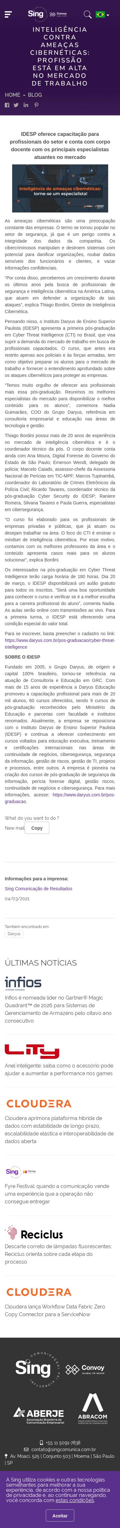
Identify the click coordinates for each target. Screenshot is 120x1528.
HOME (12, 95)
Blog (35, 95)
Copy (37, 828)
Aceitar (60, 1515)
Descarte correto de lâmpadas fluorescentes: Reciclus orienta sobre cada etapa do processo (58, 1254)
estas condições (75, 1500)
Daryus (14, 934)
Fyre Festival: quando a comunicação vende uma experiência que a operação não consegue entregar (57, 1194)
